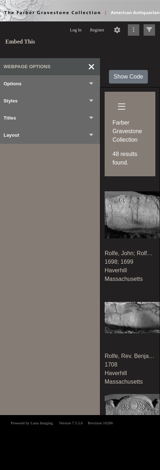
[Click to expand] (149, 30)
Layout (49, 135)
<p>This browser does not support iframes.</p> (80, 442)
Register (97, 29)
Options (49, 84)
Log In (75, 29)
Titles (49, 118)
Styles (49, 101)
